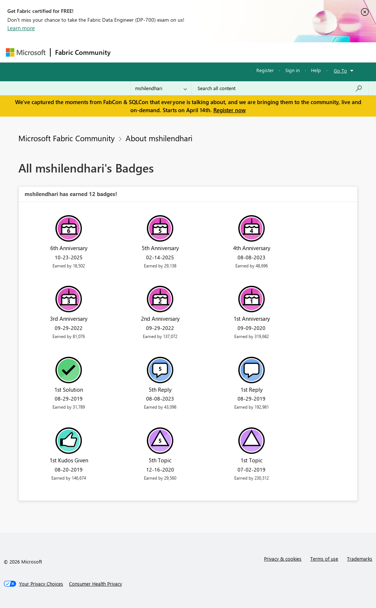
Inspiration (159, 52)
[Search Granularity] (161, 88)
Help (316, 70)
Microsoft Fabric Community (66, 138)
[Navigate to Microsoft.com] (26, 52)
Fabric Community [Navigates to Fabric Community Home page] (83, 52)
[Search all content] (280, 88)
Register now (229, 110)
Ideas (189, 52)
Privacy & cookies (282, 558)
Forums (127, 52)
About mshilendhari (159, 138)
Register (265, 70)
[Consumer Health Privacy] (95, 583)
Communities (222, 52)
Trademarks (359, 558)
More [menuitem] (280, 52)
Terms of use (324, 558)
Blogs (255, 52)
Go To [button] (340, 70)
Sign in (292, 70)
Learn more (21, 28)
